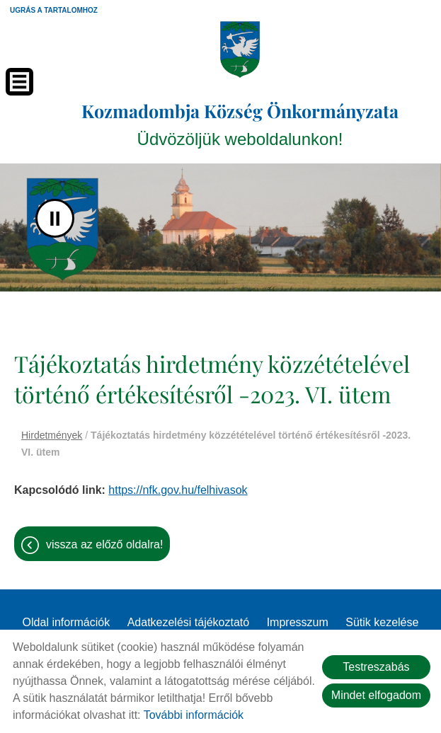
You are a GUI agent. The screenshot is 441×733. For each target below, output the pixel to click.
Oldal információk (66, 622)
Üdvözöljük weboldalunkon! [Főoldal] (240, 124)
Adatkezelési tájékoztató (188, 622)
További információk (194, 715)
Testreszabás (376, 667)
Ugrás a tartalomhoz (54, 10)
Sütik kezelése (381, 622)
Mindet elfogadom (376, 695)
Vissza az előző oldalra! (104, 544)
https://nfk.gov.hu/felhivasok (177, 490)
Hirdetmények (51, 435)
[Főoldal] (239, 49)
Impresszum (297, 622)
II (55, 218)
